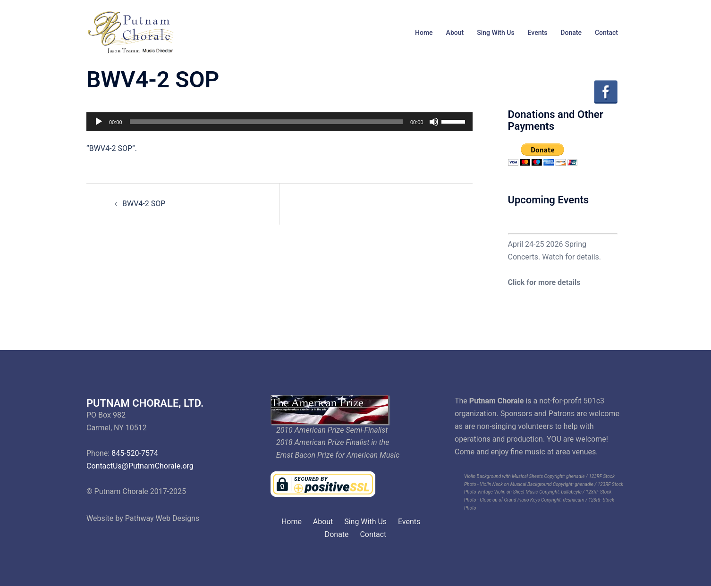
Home (424, 32)
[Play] (98, 121)
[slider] (266, 121)
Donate (571, 32)
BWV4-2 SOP (143, 203)
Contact (606, 32)
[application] (279, 121)
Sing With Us (495, 32)
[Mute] (434, 121)
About (455, 32)
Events (538, 32)
